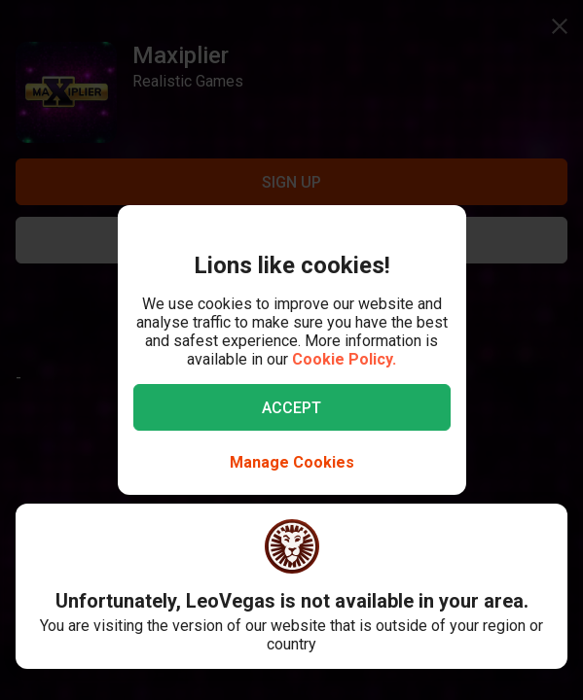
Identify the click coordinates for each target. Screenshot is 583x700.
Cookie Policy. (344, 359)
